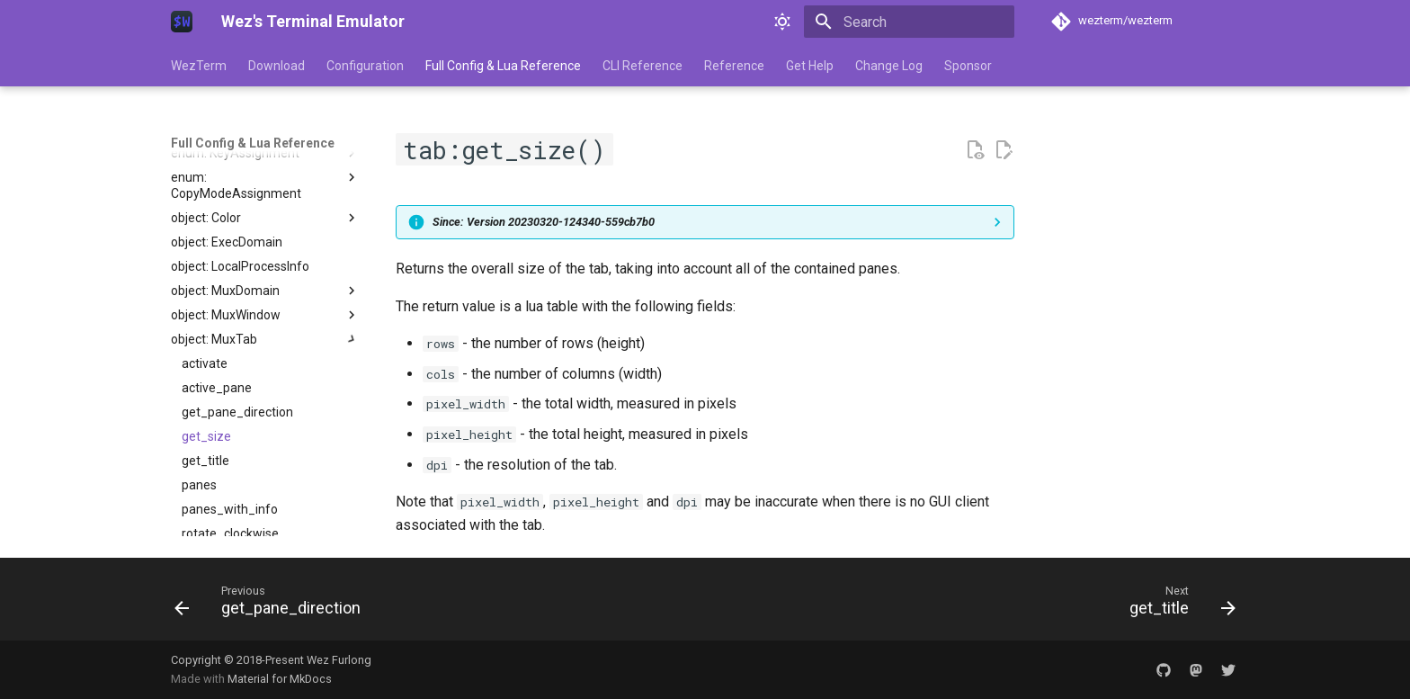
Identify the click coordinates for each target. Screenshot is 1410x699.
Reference (734, 65)
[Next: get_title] (1177, 604)
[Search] (909, 21)
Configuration (365, 65)
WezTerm (199, 65)
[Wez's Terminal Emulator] (182, 22)
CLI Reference (642, 65)
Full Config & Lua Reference (503, 65)
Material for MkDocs (280, 679)
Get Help (810, 65)
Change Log (889, 65)
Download (276, 65)
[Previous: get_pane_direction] (273, 604)
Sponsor (968, 65)
